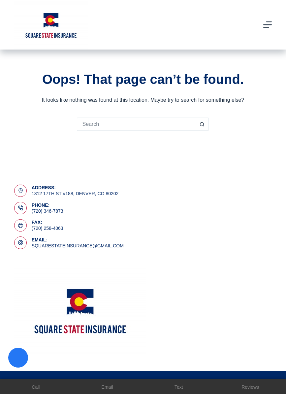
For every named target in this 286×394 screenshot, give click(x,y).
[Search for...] (136, 124)
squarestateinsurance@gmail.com (78, 245)
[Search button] (202, 124)
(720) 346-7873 (47, 211)
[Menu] (267, 24)
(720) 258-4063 (47, 228)
